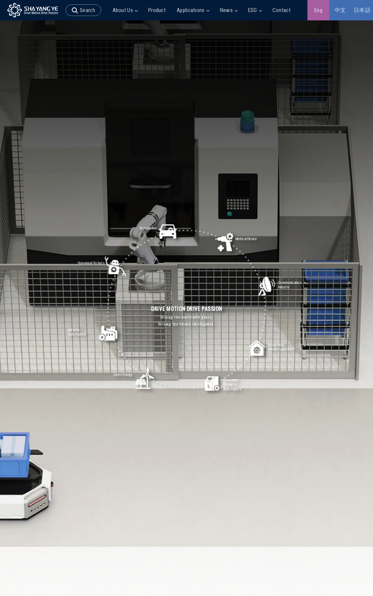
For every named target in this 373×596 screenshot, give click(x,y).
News (228, 10)
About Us (125, 10)
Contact (281, 10)
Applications (193, 10)
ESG (255, 10)
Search (87, 10)
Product (157, 10)
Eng (318, 10)
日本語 (362, 10)
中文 (340, 10)
